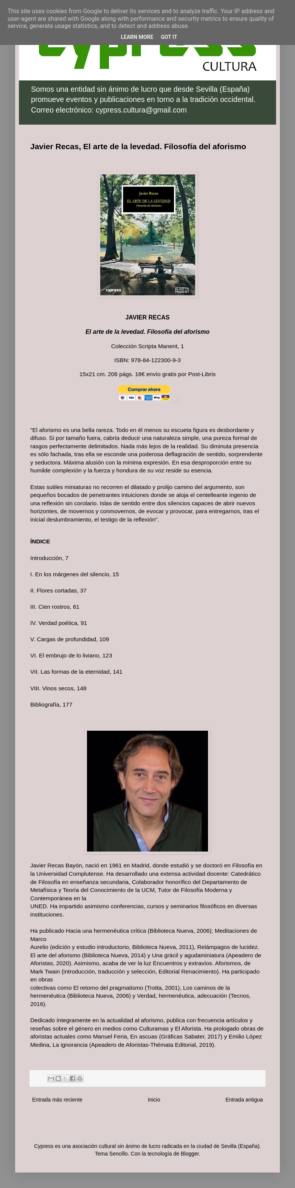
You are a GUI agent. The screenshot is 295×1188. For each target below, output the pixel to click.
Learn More (137, 37)
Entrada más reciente (57, 1100)
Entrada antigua (244, 1100)
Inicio (154, 1100)
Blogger (190, 1154)
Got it (169, 37)
